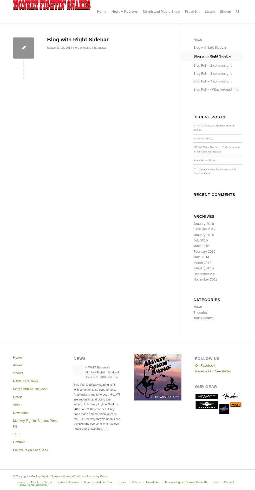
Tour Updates (203, 318)
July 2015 (200, 240)
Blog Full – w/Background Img (215, 89)
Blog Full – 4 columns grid (212, 81)
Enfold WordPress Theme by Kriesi (85, 476)
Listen (17, 397)
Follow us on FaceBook (30, 450)
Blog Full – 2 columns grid (212, 65)
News (197, 40)
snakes (102, 47)
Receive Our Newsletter (213, 371)
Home (17, 357)
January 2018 (203, 224)
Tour (16, 434)
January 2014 (203, 268)
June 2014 (201, 257)
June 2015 (201, 246)
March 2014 (202, 263)
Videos (18, 405)
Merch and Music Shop (30, 389)
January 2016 (203, 235)
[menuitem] (101, 11)
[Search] (237, 11)
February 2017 (204, 229)
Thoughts (200, 312)
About (17, 365)
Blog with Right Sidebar (212, 56)
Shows (18, 373)
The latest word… (203, 138)
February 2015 (204, 251)
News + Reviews (25, 381)
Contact (19, 442)
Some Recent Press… (205, 160)
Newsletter (21, 413)
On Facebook (205, 365)
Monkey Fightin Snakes (45, 476)
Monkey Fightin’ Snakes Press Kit (35, 423)
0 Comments (83, 47)
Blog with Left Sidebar (209, 47)
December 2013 (205, 274)
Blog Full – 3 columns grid (212, 73)
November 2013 (205, 279)
